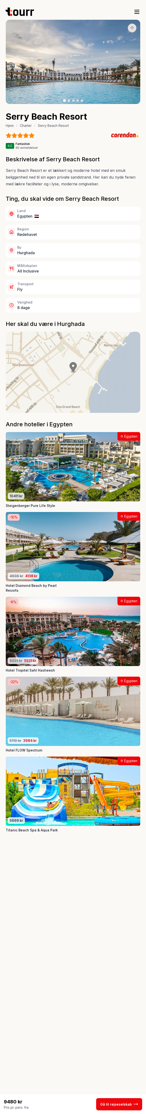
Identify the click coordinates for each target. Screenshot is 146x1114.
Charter (26, 125)
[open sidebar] (137, 11)
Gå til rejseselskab (119, 1104)
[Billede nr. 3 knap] (73, 100)
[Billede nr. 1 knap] (64, 100)
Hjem (10, 125)
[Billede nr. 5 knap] (82, 100)
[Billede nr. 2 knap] (69, 100)
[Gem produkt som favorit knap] (132, 28)
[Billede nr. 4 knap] (77, 100)
